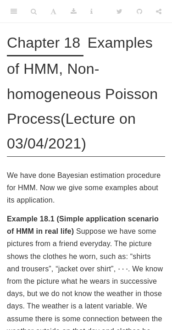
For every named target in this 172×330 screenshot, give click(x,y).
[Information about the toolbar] (91, 11)
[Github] (139, 11)
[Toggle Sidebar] (14, 11)
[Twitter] (119, 11)
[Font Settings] (53, 11)
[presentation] (123, 270)
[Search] (34, 11)
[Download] (73, 11)
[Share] (158, 11)
